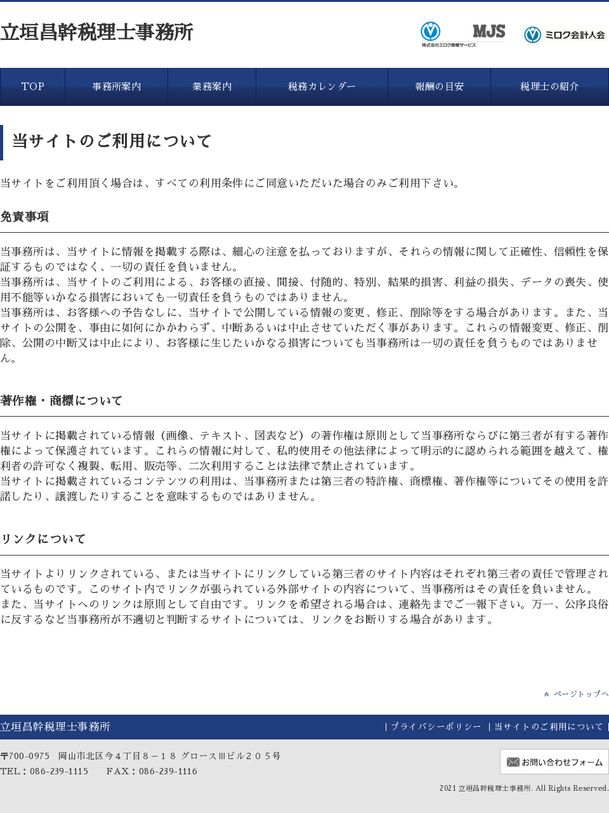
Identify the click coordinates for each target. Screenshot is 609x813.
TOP (32, 86)
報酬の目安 (439, 86)
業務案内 (212, 86)
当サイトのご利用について (549, 727)
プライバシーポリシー (436, 727)
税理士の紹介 (549, 86)
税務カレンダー (322, 86)
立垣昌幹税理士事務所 (96, 32)
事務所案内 (116, 86)
